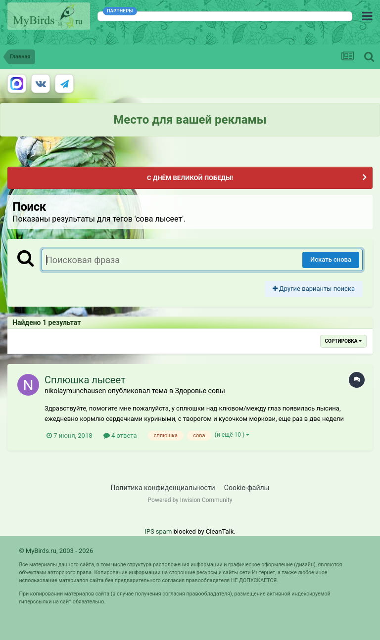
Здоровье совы (200, 391)
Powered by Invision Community (190, 500)
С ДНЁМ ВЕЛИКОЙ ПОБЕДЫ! (190, 178)
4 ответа (120, 435)
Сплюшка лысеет (85, 380)
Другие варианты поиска (314, 288)
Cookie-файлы (247, 488)
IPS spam (158, 531)
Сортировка (343, 341)
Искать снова (330, 259)
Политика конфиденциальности (163, 488)
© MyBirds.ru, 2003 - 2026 (56, 550)
